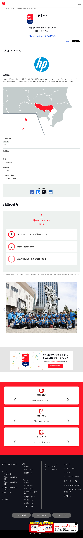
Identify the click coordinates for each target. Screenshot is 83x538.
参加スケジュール (29, 485)
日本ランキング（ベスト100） (31, 493)
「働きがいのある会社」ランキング (11, 488)
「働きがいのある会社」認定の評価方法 (42, 36)
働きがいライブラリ (51, 470)
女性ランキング (29, 503)
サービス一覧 (7, 474)
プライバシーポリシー (71, 481)
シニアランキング (29, 506)
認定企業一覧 (28, 473)
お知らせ (67, 464)
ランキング (11, 8)
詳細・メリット (29, 470)
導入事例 (5, 499)
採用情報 (67, 472)
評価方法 (27, 467)
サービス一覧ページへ (41, 442)
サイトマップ (68, 496)
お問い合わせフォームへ (41, 421)
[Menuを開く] (79, 3)
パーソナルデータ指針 (71, 477)
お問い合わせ (41, 515)
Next (78, 309)
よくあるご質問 (69, 468)
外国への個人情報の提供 (72, 485)
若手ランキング (29, 500)
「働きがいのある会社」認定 (11, 483)
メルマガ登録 (61, 515)
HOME (3, 8)
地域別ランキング (29, 497)
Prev (4, 309)
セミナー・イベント (51, 467)
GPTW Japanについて (9, 464)
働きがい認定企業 (22, 8)
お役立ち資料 (21, 515)
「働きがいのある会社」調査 (11, 478)
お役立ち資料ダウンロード (41, 400)
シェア (68, 41)
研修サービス (7, 492)
